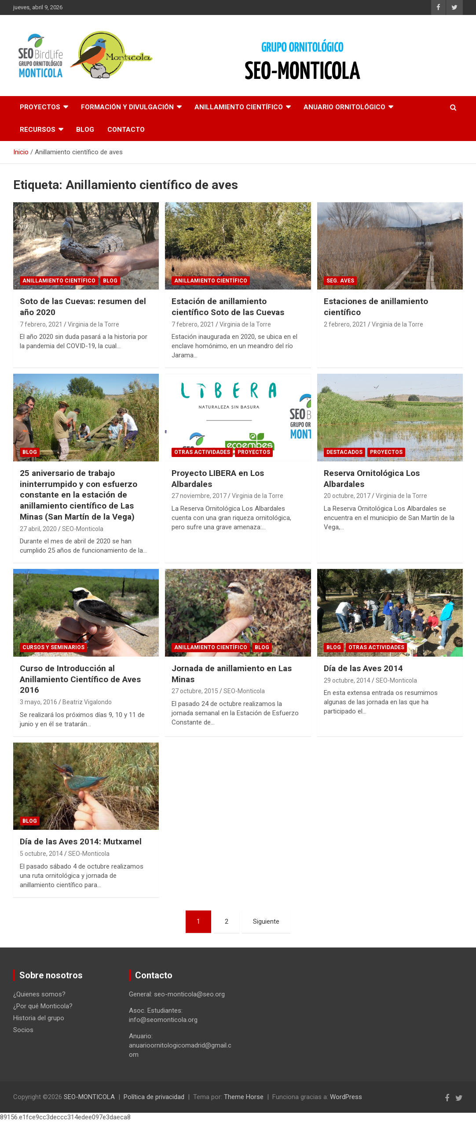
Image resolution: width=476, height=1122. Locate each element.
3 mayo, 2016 (38, 702)
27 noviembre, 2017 (199, 495)
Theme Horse (244, 1097)
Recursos (37, 130)
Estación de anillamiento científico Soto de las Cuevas (228, 306)
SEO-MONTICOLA (89, 1097)
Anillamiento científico (238, 107)
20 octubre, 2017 (347, 495)
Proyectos (40, 107)
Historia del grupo (38, 1018)
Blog (85, 130)
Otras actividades (202, 452)
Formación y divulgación (127, 107)
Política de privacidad (154, 1097)
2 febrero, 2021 (345, 324)
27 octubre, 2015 (195, 691)
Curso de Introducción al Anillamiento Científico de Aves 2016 (80, 679)
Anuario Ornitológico (344, 107)
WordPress (346, 1097)
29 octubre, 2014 (347, 680)
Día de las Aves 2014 (363, 668)
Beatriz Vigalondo (87, 702)
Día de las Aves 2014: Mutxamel (81, 841)
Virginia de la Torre (93, 324)
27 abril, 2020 (38, 528)
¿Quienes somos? (39, 994)
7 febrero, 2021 (41, 324)
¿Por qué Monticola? (43, 1006)
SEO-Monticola (82, 528)
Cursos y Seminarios (53, 647)
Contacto (126, 130)
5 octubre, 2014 (41, 853)
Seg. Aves (340, 281)
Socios (23, 1030)
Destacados (344, 452)
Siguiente (266, 921)
